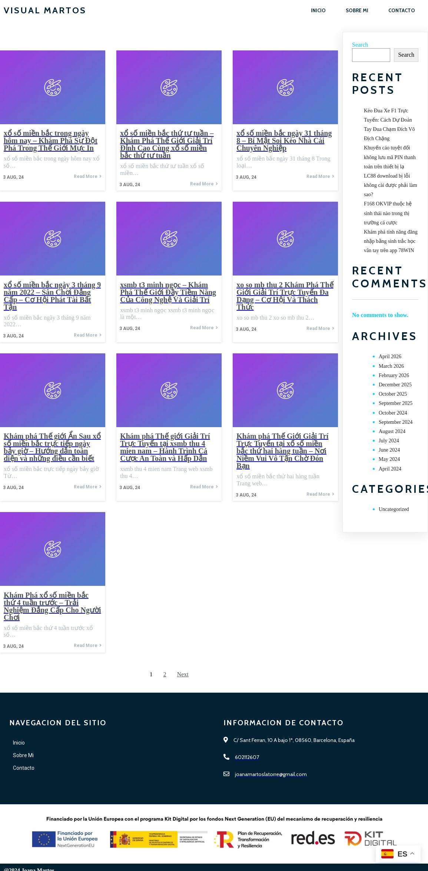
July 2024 (389, 440)
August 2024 (392, 431)
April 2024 (390, 469)
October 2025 (393, 394)
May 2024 (389, 459)
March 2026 (391, 366)
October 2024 (393, 413)
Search (360, 45)
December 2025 (395, 384)
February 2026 (394, 375)
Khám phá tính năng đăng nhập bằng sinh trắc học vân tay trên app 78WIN (391, 241)
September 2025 (395, 403)
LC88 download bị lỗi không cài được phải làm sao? (390, 185)
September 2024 (395, 422)
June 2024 (389, 450)
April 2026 (390, 356)
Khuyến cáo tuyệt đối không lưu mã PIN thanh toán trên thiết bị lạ (390, 157)
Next (183, 674)
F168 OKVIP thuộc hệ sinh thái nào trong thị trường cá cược (388, 213)
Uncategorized (394, 509)
